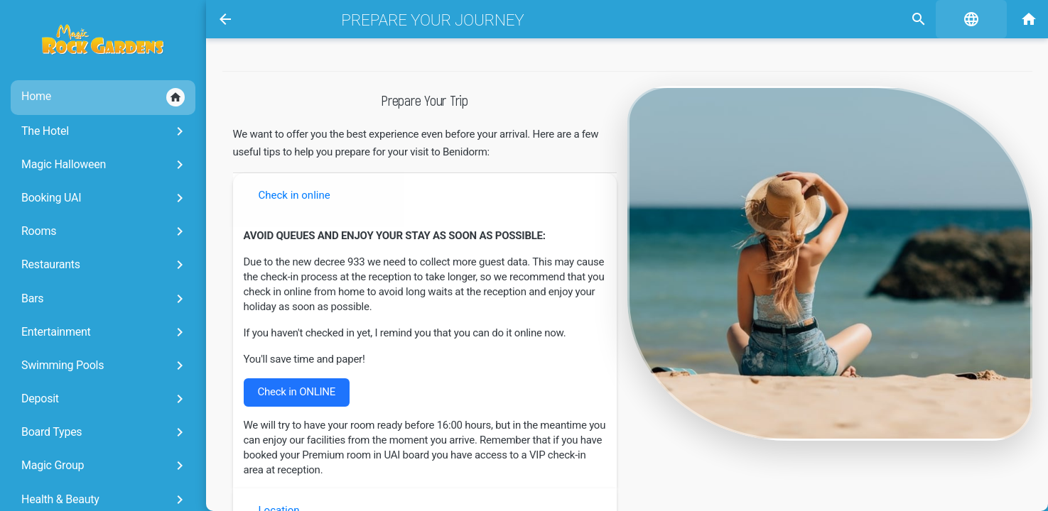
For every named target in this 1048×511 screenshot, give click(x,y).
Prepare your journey (432, 20)
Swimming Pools (104, 365)
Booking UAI (104, 198)
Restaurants (104, 264)
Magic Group (104, 465)
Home (103, 97)
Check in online (294, 195)
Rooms (104, 231)
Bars (104, 298)
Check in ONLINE (297, 391)
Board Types (104, 432)
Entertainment (104, 332)
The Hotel (104, 131)
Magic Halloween (104, 164)
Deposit (104, 398)
